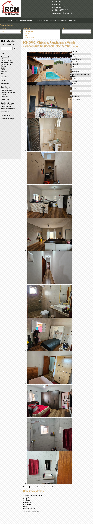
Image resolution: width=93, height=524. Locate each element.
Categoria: (26, 28)
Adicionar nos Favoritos (51, 487)
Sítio (2, 73)
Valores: (65, 28)
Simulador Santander (8, 108)
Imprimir (26, 487)
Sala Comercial (6, 64)
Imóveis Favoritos (8, 41)
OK (14, 48)
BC (6, 115)
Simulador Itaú (6, 107)
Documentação (26, 20)
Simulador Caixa (6, 105)
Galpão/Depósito (7, 62)
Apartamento (41, 31)
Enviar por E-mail (35, 487)
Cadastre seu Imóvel (58, 20)
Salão (3, 68)
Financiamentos (41, 20)
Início (3, 20)
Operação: (3, 28)
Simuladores (5, 96)
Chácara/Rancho (41, 37)
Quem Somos (13, 20)
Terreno (3, 66)
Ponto (3, 70)
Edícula (3, 80)
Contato (72, 20)
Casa (41, 35)
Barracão (41, 33)
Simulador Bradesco (8, 103)
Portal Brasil (11, 115)
